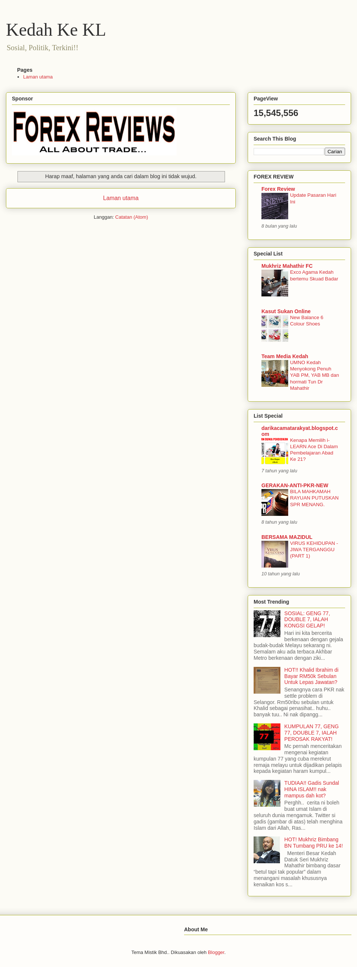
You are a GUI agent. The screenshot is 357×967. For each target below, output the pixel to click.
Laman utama (38, 77)
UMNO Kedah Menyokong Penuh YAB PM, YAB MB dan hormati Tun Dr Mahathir (314, 375)
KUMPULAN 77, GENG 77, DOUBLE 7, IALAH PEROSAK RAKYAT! (311, 732)
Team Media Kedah (284, 356)
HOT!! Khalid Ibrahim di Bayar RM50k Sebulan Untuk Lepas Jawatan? (311, 676)
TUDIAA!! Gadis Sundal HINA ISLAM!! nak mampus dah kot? (311, 789)
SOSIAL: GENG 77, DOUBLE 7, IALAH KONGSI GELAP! (307, 619)
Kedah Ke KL (56, 29)
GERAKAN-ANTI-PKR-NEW (294, 485)
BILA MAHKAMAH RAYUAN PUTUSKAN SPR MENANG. (314, 498)
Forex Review (278, 189)
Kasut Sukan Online (286, 311)
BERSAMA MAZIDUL (286, 537)
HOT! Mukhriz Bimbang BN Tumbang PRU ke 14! (313, 842)
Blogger (216, 952)
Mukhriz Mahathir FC (287, 266)
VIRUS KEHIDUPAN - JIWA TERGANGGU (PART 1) (314, 549)
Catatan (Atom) (131, 217)
